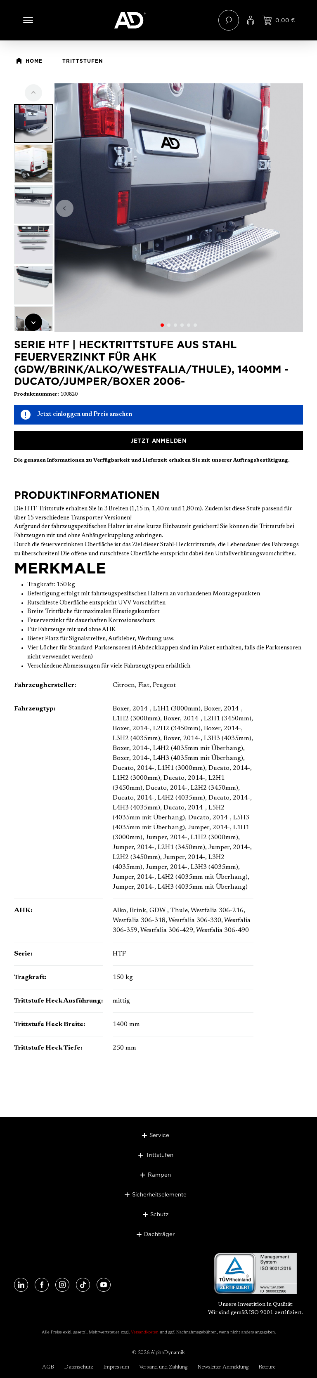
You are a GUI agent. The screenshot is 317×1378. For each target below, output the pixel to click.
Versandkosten (144, 1333)
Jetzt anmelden (158, 440)
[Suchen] (228, 20)
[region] (158, 207)
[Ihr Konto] (250, 20)
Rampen (159, 1174)
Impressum (116, 1367)
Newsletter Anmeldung (222, 1367)
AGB (48, 1367)
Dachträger (159, 1234)
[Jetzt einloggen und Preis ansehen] (279, 20)
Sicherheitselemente (159, 1194)
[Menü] (28, 20)
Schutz (159, 1214)
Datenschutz (78, 1367)
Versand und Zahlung (163, 1367)
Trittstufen (159, 1155)
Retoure (266, 1367)
